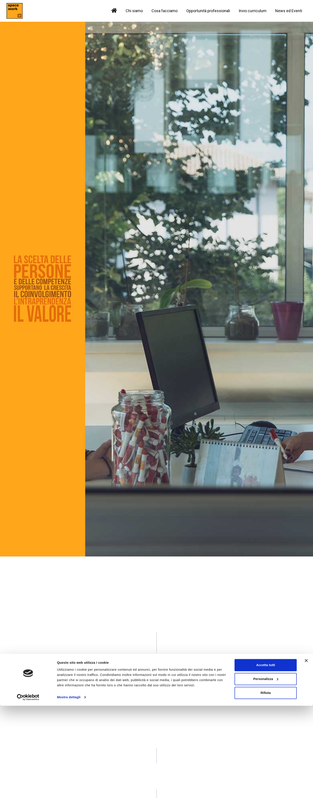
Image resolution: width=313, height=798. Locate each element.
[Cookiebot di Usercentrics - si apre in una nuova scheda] (28, 789)
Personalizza (265, 771)
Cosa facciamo (165, 10)
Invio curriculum (252, 10)
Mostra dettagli (68, 789)
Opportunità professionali (208, 10)
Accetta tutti (265, 757)
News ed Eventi (288, 10)
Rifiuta (266, 785)
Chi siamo (134, 10)
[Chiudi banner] (306, 752)
